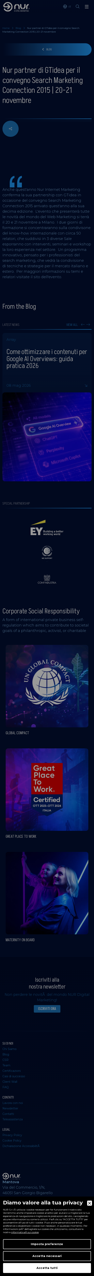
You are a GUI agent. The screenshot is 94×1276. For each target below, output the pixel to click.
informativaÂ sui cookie (25, 1232)
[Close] (89, 1203)
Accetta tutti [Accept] (47, 1268)
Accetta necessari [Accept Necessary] (47, 1256)
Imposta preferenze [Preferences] (47, 1244)
